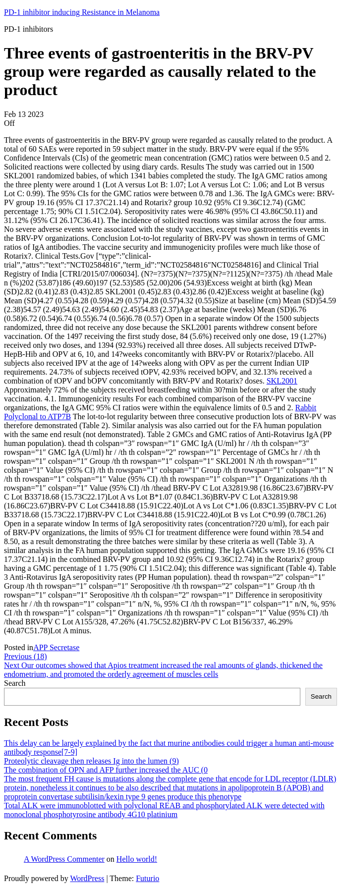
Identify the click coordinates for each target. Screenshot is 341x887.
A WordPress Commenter (64, 859)
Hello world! (136, 859)
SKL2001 (282, 381)
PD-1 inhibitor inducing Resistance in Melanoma (82, 12)
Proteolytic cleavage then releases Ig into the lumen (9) (91, 761)
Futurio (147, 878)
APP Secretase (56, 647)
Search (15, 683)
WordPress (87, 878)
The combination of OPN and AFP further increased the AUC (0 (106, 770)
